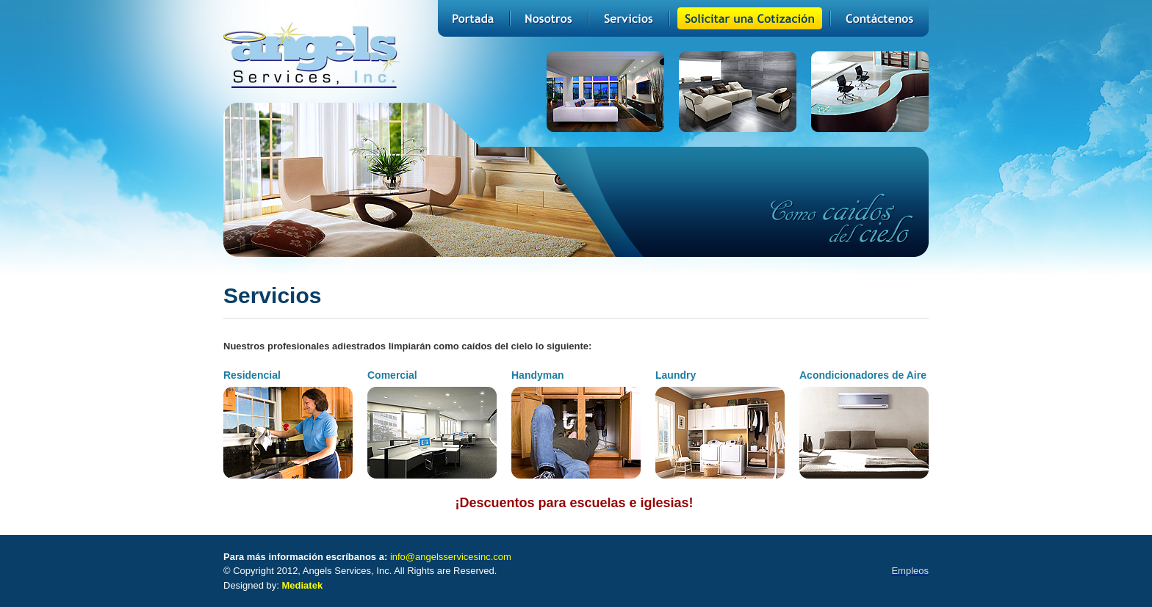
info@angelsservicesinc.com (450, 556)
